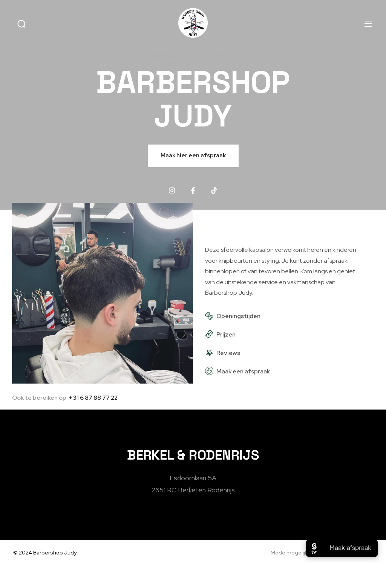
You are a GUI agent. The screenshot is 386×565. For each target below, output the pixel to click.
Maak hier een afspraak (193, 155)
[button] (21, 23)
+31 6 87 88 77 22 (93, 398)
